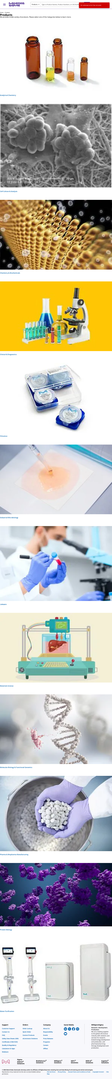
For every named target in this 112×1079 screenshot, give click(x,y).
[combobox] (60, 4)
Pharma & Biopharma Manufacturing (14, 854)
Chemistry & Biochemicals (10, 273)
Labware (3, 604)
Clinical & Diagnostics (8, 354)
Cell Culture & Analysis (8, 191)
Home (1, 12)
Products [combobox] (35, 4)
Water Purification (7, 1011)
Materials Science (6, 686)
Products (7, 12)
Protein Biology (6, 930)
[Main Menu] (4, 4)
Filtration (3, 436)
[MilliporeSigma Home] (16, 4)
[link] (11, 1028)
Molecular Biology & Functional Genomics (16, 767)
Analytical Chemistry (8, 95)
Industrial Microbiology (9, 517)
